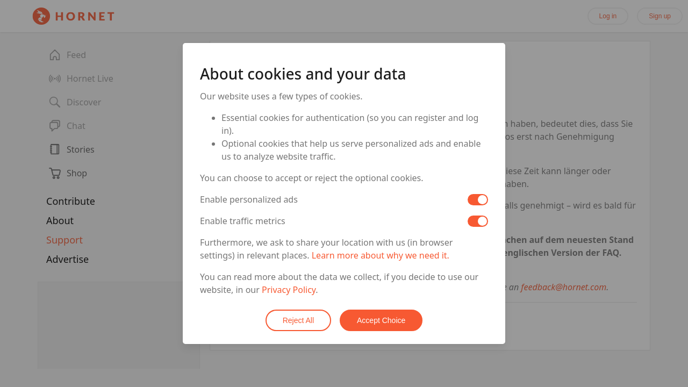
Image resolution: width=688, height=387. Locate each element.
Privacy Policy (289, 290)
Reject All (298, 320)
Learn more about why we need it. (380, 255)
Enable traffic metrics (242, 221)
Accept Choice (381, 320)
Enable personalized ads (249, 199)
